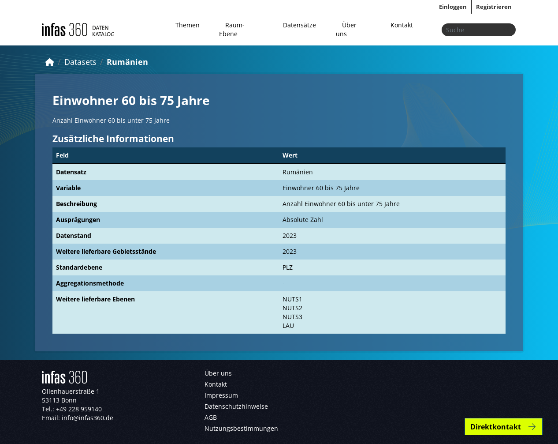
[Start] (49, 61)
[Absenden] (506, 30)
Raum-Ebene (232, 29)
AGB (211, 417)
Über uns (346, 29)
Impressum (221, 395)
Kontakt (402, 25)
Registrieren (494, 7)
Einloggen (453, 7)
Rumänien (127, 61)
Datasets (80, 61)
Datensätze (299, 25)
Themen (187, 25)
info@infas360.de (87, 418)
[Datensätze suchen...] (478, 30)
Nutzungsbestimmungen (241, 428)
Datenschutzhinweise (236, 406)
